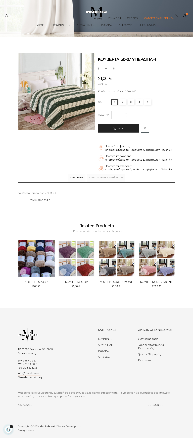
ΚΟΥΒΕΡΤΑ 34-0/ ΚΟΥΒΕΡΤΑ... (36, 282)
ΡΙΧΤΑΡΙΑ (103, 351)
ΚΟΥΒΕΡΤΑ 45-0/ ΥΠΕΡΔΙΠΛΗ (76, 282)
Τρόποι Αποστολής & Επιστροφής (151, 347)
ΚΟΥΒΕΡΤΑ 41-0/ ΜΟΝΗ (156, 282)
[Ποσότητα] (117, 115)
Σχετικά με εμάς (148, 339)
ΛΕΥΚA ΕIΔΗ (105, 345)
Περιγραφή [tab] (73, 178)
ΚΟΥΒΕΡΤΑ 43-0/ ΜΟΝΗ (116, 282)
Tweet (106, 69)
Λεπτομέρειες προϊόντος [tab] (109, 178)
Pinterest (114, 69)
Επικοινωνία (146, 360)
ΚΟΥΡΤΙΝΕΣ (105, 339)
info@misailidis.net (29, 373)
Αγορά (118, 128)
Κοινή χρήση (98, 69)
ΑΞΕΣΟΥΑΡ (104, 357)
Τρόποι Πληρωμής (149, 354)
